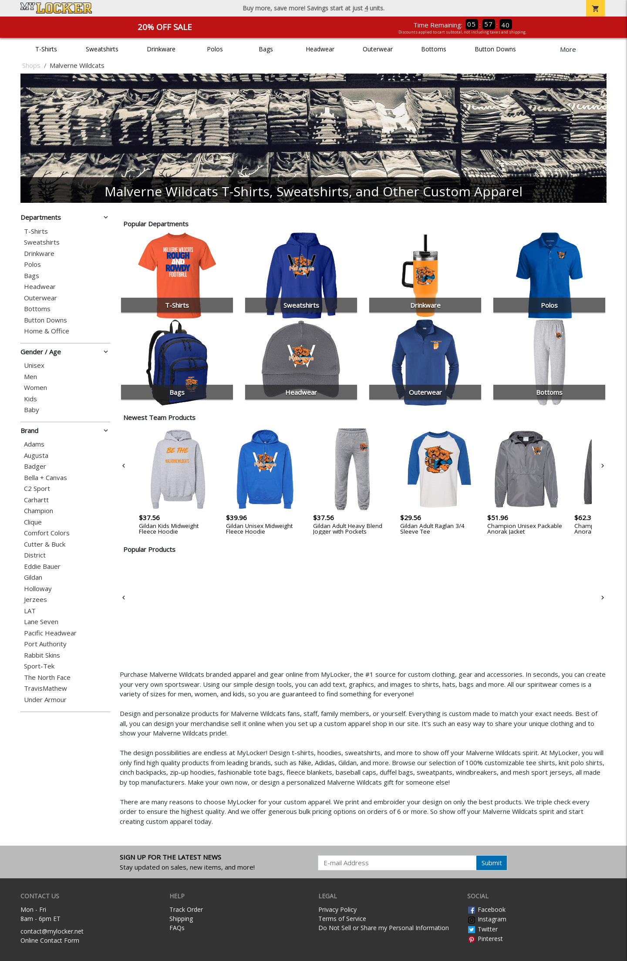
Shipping (181, 918)
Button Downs (495, 49)
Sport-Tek (39, 666)
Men (30, 376)
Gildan (33, 577)
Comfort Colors (47, 533)
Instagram (486, 919)
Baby (31, 409)
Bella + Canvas (45, 477)
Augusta (36, 455)
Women (35, 387)
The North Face (47, 677)
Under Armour (45, 699)
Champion (38, 510)
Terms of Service (342, 918)
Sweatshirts (102, 49)
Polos (215, 49)
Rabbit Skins (42, 655)
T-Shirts (46, 49)
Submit (492, 862)
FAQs (177, 928)
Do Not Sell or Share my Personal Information (383, 928)
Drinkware (161, 49)
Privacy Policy (337, 909)
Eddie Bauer (42, 566)
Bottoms (433, 49)
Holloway (38, 588)
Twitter (482, 929)
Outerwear (378, 49)
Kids (30, 399)
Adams (34, 444)
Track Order (186, 909)
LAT (30, 611)
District (35, 555)
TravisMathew (45, 688)
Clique (33, 522)
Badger (35, 466)
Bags (266, 49)
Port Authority (45, 644)
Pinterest (485, 938)
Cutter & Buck (44, 544)
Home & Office (46, 331)
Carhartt (36, 500)
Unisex (34, 365)
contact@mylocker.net (52, 931)
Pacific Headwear (50, 633)
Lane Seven (41, 621)
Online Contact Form (49, 940)
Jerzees (35, 599)
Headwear (320, 49)
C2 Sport (37, 488)
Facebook (486, 909)
